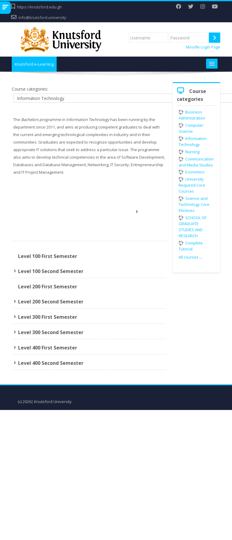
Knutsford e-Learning (34, 64)
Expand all (151, 211)
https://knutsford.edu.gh (39, 7)
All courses (189, 257)
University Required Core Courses (192, 185)
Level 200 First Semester (47, 286)
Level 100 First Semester (47, 256)
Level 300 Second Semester (50, 332)
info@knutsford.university (42, 17)
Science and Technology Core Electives (194, 204)
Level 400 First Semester (47, 347)
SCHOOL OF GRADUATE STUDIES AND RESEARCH (192, 226)
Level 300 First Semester (47, 317)
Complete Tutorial (191, 246)
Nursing (189, 151)
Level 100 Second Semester (50, 271)
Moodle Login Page (203, 47)
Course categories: (30, 89)
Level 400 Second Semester (50, 363)
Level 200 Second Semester (50, 301)
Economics (192, 172)
